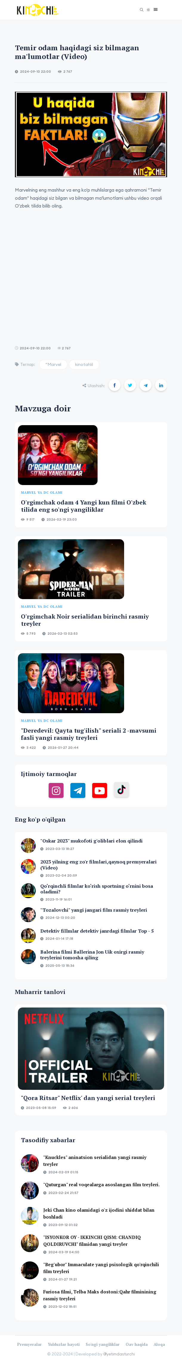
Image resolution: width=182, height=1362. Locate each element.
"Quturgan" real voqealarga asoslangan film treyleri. (101, 1184)
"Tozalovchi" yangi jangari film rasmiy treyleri (93, 910)
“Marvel (53, 364)
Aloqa (159, 1344)
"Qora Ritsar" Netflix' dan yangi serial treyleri (88, 1098)
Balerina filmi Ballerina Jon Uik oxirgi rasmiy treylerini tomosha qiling (92, 955)
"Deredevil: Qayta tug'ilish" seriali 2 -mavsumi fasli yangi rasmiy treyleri (88, 734)
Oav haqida (137, 1344)
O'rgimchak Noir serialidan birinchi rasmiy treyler (85, 620)
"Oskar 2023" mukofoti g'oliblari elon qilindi (91, 840)
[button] (154, 10)
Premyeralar (29, 1344)
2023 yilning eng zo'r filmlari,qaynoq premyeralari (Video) (98, 864)
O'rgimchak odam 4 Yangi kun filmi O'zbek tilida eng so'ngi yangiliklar (83, 505)
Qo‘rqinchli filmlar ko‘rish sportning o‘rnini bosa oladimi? (96, 889)
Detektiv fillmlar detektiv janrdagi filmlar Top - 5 (97, 931)
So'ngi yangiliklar (103, 1344)
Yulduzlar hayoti (64, 1344)
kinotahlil (84, 364)
